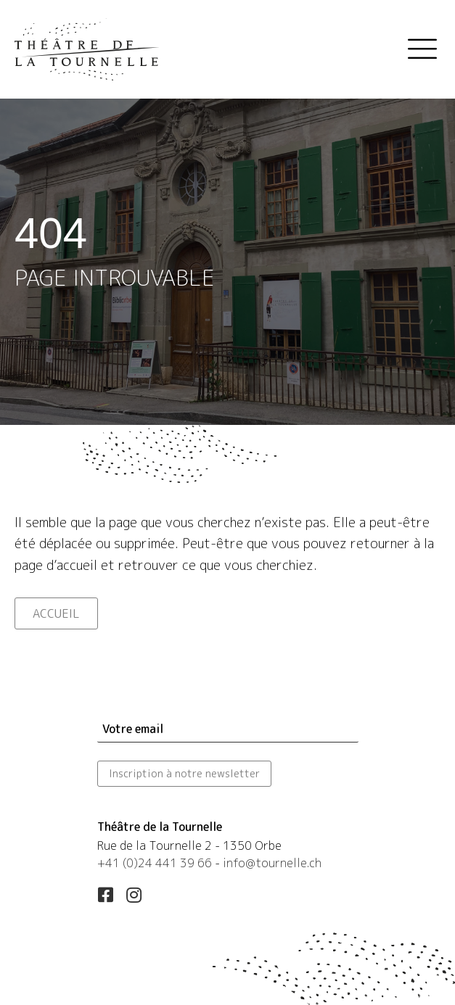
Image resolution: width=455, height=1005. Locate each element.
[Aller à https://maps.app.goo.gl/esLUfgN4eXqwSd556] (227, 847)
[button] (106, 894)
